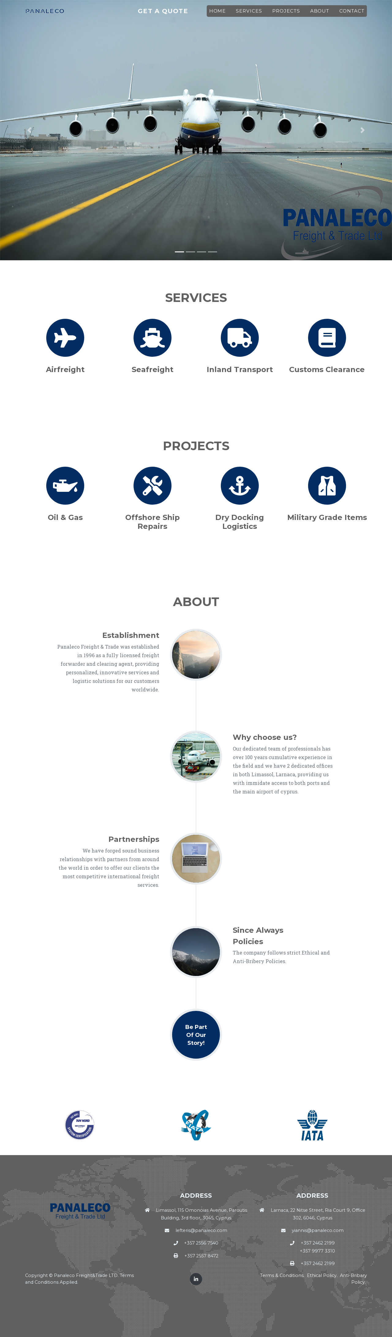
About (322, 14)
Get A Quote (174, 14)
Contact (354, 14)
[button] (29, 130)
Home (219, 14)
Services (251, 14)
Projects (288, 14)
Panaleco (48, 14)
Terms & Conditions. (283, 1275)
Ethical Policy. (323, 1275)
